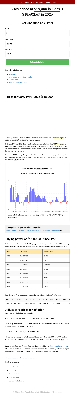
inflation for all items (49, 157)
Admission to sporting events (20, 77)
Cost (7, 29)
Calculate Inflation (37, 62)
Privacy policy (57, 392)
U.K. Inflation (14, 370)
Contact (47, 392)
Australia (39, 2)
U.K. (32, 2)
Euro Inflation (14, 377)
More (54, 2)
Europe (47, 2)
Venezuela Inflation (16, 381)
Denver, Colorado (25, 230)
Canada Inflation (15, 367)
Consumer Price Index (58, 346)
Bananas (37, 230)
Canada (26, 2)
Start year (9, 39)
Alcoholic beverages (51, 230)
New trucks (11, 230)
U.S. (20, 2)
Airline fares (13, 79)
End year (8, 50)
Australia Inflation (15, 374)
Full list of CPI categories (18, 82)
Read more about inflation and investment (20, 358)
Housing (12, 74)
